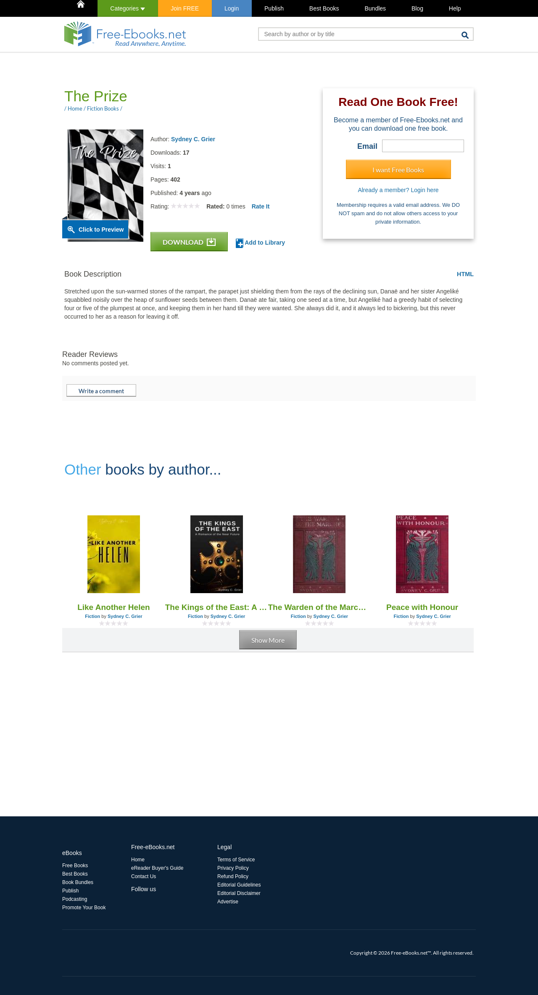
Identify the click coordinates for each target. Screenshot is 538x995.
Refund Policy (232, 876)
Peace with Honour (422, 607)
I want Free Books (398, 170)
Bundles (375, 8)
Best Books (324, 8)
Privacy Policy (233, 868)
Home (138, 860)
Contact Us (143, 876)
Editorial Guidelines (239, 885)
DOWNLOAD (189, 242)
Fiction (92, 616)
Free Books (75, 865)
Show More (268, 640)
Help (455, 8)
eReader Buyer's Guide (157, 868)
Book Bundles (77, 882)
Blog (417, 8)
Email (367, 146)
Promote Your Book (83, 908)
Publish (274, 8)
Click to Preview (101, 229)
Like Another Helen (113, 607)
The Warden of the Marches (319, 607)
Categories (127, 8)
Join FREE (185, 8)
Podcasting (74, 899)
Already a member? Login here (398, 190)
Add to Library (260, 243)
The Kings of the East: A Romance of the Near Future (216, 607)
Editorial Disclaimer (239, 893)
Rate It (261, 206)
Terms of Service (236, 860)
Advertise (227, 902)
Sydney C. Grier (193, 139)
